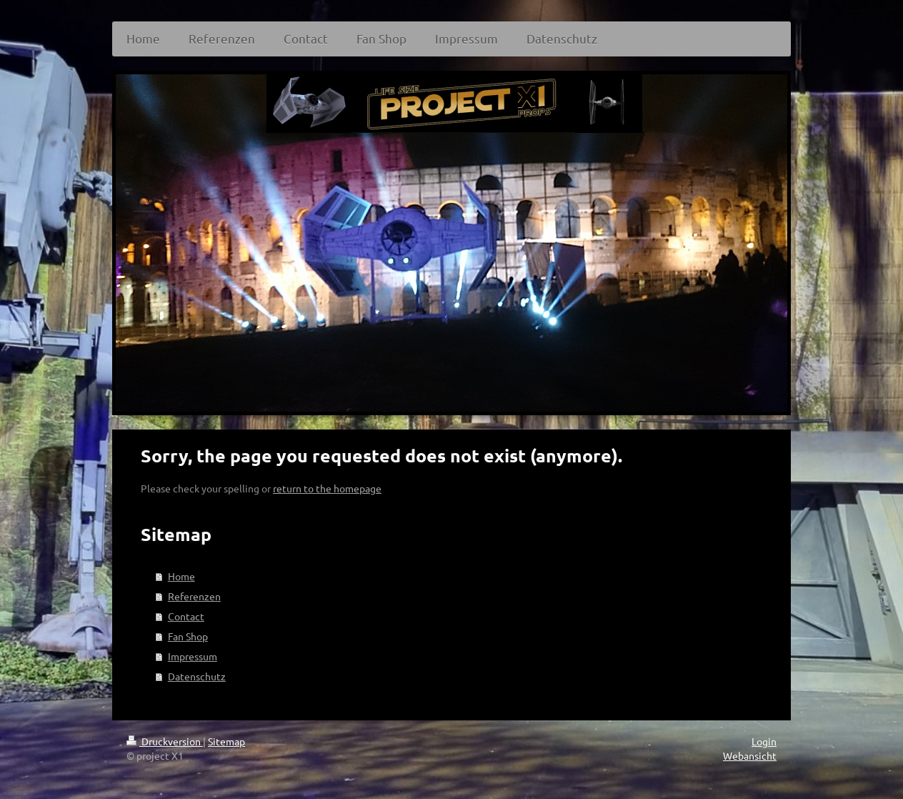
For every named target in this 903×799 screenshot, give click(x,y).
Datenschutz (197, 676)
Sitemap (226, 741)
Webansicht (750, 755)
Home (181, 576)
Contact (186, 616)
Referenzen (194, 596)
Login (764, 741)
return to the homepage (327, 488)
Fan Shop (188, 636)
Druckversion (164, 741)
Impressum (192, 656)
